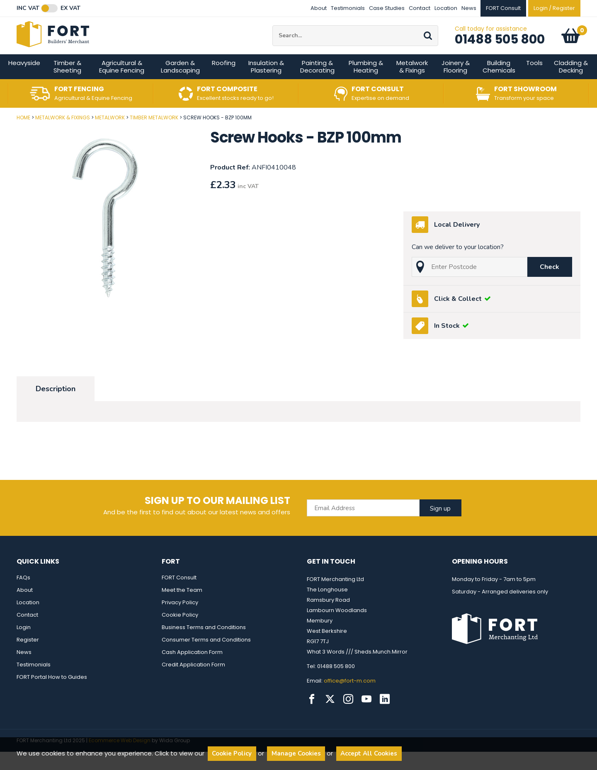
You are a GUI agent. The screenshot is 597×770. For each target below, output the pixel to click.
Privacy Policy (180, 621)
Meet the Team (182, 608)
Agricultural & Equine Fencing (121, 85)
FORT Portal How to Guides (52, 695)
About (319, 8)
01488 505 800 (500, 48)
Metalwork (110, 135)
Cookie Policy (180, 633)
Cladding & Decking (571, 85)
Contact (419, 8)
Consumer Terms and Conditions (206, 658)
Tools (534, 81)
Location (445, 8)
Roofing (223, 81)
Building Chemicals (499, 85)
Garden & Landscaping (180, 85)
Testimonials (348, 8)
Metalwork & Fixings (412, 85)
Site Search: (272, 34)
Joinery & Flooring (456, 85)
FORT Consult (179, 596)
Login (24, 645)
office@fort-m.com (350, 699)
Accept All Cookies (368, 753)
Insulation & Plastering (266, 85)
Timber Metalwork (154, 135)
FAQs (23, 596)
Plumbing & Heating (366, 85)
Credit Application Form (193, 683)
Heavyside (24, 81)
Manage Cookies (296, 753)
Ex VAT (70, 8)
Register (28, 658)
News (468, 8)
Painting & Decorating (317, 85)
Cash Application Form (192, 670)
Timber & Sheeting (67, 85)
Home (23, 135)
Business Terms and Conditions (204, 645)
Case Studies (387, 8)
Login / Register (554, 8)
